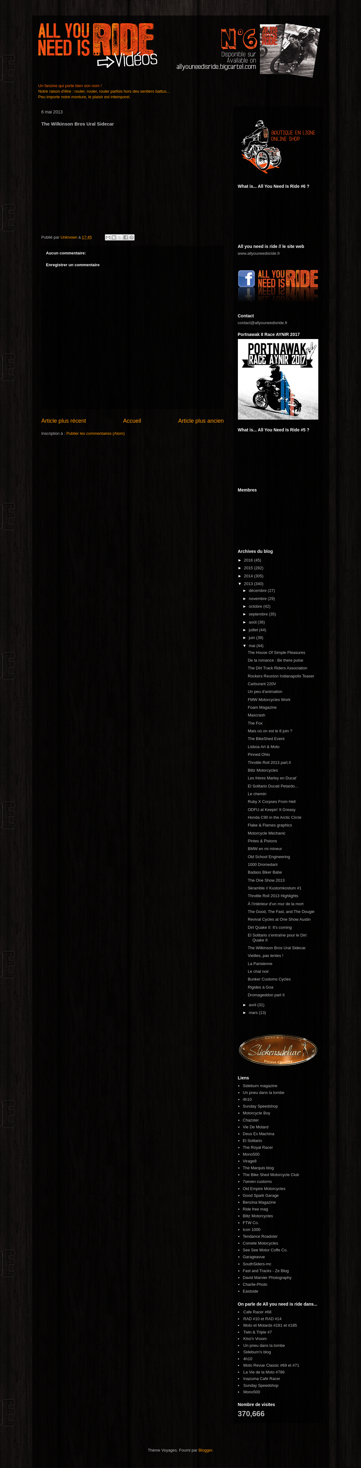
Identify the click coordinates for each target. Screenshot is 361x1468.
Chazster (251, 1120)
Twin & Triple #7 (257, 1332)
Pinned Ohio (259, 754)
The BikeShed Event (266, 738)
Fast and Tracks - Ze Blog (266, 1270)
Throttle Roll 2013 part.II (269, 762)
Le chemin (257, 793)
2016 (249, 560)
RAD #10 (251, 1318)
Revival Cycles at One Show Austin (279, 919)
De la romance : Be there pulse (275, 660)
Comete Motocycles (260, 1243)
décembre (258, 590)
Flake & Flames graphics (270, 825)
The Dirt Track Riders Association (277, 668)
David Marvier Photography (267, 1277)
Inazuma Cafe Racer (261, 1378)
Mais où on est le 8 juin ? (270, 731)
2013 (249, 583)
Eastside (250, 1291)
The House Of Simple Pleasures (276, 652)
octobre (256, 606)
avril (253, 1005)
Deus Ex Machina (258, 1133)
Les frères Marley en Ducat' (272, 778)
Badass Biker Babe (265, 872)
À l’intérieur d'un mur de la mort (275, 904)
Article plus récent (63, 421)
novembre (258, 598)
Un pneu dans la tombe (263, 1092)
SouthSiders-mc (257, 1264)
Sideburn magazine (260, 1085)
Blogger (205, 1450)
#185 (292, 1325)
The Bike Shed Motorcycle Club (271, 1174)
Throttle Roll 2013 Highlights (273, 895)
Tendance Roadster (260, 1236)
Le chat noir (258, 971)
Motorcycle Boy (256, 1113)
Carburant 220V (262, 683)
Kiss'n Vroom (255, 1338)
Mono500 (251, 1154)
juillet (254, 630)
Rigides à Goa (260, 987)
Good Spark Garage (261, 1195)
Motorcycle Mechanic (267, 833)
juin (252, 637)
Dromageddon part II (266, 995)
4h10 (247, 1099)
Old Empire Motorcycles (264, 1188)
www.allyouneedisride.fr (259, 253)
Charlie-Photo (255, 1284)
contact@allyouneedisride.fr (263, 322)
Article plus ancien (201, 421)
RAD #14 (273, 1318)
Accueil (132, 421)
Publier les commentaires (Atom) (95, 433)
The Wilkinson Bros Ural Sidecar (277, 948)
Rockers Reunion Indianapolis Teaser (281, 676)
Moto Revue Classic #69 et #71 (271, 1365)
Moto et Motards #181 (262, 1325)
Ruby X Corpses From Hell (272, 801)
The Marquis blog (258, 1168)
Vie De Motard (256, 1127)
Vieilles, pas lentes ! (265, 955)
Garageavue (254, 1256)
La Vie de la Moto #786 (264, 1372)
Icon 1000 (251, 1229)
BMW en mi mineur (265, 848)
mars (254, 1012)
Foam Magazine (262, 707)
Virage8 (250, 1161)
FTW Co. (251, 1222)
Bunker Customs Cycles (269, 979)
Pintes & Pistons (262, 841)
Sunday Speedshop (260, 1106)
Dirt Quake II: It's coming (270, 927)
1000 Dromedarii (262, 864)
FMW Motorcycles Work (269, 699)
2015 (249, 568)
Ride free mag (255, 1209)
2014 (249, 576)
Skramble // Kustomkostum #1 (274, 888)
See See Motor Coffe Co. (265, 1250)
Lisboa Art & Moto (264, 746)
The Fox (255, 723)
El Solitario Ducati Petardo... (273, 786)
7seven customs (257, 1181)
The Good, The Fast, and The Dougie (281, 911)
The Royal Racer (258, 1147)
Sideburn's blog (257, 1352)
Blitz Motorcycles (263, 770)
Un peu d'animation (265, 691)
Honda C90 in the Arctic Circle (274, 817)
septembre (259, 614)
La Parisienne (260, 963)
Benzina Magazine (259, 1202)
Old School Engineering (269, 856)
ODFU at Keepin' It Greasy (271, 809)
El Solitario (252, 1140)
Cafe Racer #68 (257, 1312)
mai (252, 645)
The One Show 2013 (266, 880)
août (253, 622)
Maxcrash (256, 715)
